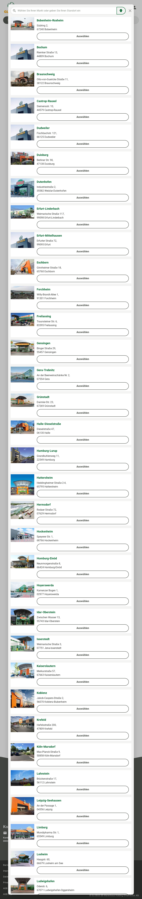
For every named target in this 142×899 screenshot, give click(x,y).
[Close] (130, 11)
